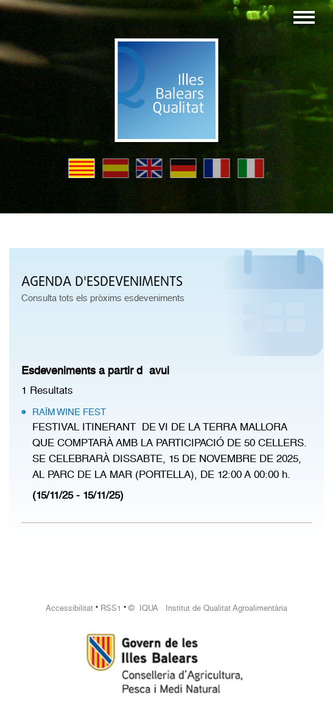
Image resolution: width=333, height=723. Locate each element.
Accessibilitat (69, 608)
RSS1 (110, 608)
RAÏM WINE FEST (69, 412)
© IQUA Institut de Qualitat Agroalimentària (207, 608)
